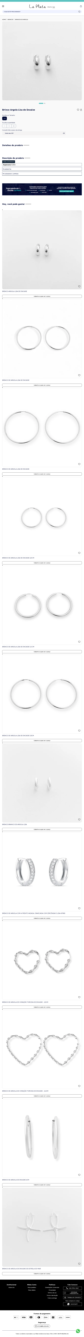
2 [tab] (44, 103)
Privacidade (52, 1290)
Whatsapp (72, 1304)
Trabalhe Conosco (72, 1297)
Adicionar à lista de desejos (78, 110)
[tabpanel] (42, 60)
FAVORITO (79, 286)
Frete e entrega (52, 1298)
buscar (79, 12)
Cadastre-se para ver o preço (42, 296)
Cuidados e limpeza (11, 174)
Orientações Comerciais (52, 1287)
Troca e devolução (52, 1295)
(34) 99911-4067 (72, 1288)
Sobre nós (11, 1287)
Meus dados (31, 1290)
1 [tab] (41, 103)
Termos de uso (52, 1293)
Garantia (7, 169)
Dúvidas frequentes (71, 1292)
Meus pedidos (32, 1287)
